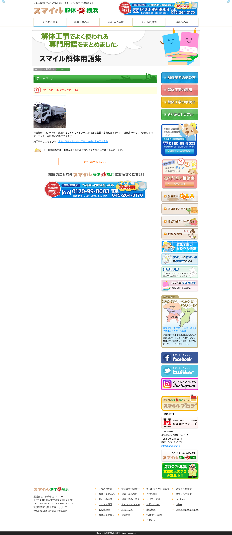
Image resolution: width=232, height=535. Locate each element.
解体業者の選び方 (130, 489)
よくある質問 (149, 22)
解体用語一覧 (49, 69)
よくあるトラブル (130, 504)
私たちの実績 (116, 22)
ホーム (37, 69)
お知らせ (150, 520)
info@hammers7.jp (170, 446)
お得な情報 (152, 494)
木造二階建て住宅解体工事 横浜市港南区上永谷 (83, 141)
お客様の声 (181, 22)
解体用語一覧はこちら (95, 161)
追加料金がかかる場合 (157, 489)
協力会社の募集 (154, 515)
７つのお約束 (50, 22)
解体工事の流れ (83, 22)
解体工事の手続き (130, 499)
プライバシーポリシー (187, 509)
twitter (179, 504)
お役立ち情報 (153, 499)
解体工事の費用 (129, 494)
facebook (180, 499)
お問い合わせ (153, 504)
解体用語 (125, 515)
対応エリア (127, 509)
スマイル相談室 (184, 489)
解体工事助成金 (107, 515)
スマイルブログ (184, 494)
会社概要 (150, 509)
